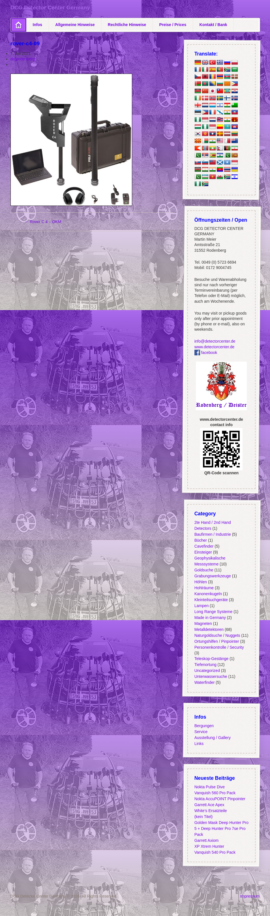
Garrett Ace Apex (209, 804)
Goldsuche (203, 569)
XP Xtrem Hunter (209, 846)
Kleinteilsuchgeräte (211, 599)
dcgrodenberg (22, 59)
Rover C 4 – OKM (43, 221)
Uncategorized (207, 670)
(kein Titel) (203, 816)
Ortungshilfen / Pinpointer (216, 641)
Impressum (250, 896)
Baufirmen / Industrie (212, 534)
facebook (205, 352)
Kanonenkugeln (208, 593)
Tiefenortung (205, 664)
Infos (37, 24)
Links (198, 743)
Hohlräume (203, 587)
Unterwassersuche (210, 676)
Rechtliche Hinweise (127, 24)
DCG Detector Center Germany (50, 7)
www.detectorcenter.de (214, 346)
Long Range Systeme (213, 611)
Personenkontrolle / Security (219, 647)
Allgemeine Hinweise (75, 24)
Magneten (203, 623)
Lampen (201, 605)
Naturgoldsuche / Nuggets (217, 635)
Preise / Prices (173, 24)
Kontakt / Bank (213, 24)
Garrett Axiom (206, 840)
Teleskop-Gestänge (211, 658)
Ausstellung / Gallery (212, 737)
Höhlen (200, 581)
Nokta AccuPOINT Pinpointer (219, 799)
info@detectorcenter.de (214, 341)
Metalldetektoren (209, 629)
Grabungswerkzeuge (212, 575)
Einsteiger (203, 552)
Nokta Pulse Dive (209, 787)
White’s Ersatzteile (210, 810)
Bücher (200, 540)
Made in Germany (210, 617)
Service (200, 731)
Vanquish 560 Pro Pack (214, 793)
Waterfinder (204, 682)
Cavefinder (203, 546)
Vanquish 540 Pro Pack (214, 852)
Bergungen (204, 725)
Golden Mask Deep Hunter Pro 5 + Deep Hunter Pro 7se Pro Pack (221, 828)
